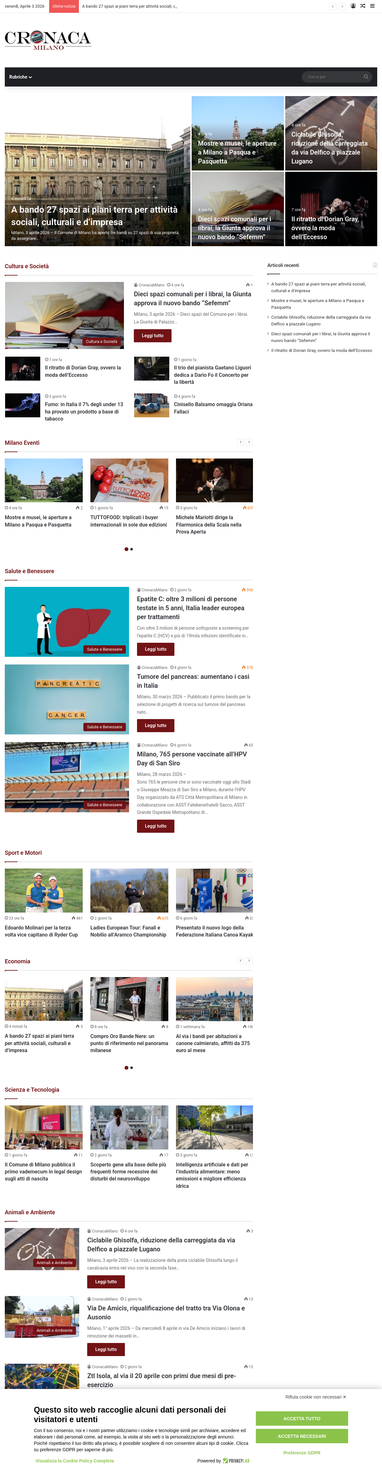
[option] (191, 171)
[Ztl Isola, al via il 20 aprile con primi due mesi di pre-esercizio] (42, 1385)
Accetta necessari (302, 1436)
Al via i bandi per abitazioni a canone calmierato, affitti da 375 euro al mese (213, 1043)
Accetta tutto (302, 1418)
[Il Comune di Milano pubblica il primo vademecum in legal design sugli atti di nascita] (44, 1127)
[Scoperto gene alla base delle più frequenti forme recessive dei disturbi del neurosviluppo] (129, 1127)
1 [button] (126, 549)
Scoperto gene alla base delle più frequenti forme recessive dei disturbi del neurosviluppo (128, 1172)
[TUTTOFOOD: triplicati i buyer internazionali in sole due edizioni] (129, 481)
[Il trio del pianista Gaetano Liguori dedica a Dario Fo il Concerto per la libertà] (151, 369)
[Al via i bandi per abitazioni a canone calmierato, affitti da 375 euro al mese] (215, 999)
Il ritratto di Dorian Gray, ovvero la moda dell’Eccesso (325, 228)
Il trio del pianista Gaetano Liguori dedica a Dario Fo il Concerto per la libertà (212, 375)
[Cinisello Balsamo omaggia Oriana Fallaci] (151, 405)
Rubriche (18, 77)
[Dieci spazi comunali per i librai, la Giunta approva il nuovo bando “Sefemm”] (238, 209)
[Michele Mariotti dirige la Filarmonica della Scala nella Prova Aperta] (215, 481)
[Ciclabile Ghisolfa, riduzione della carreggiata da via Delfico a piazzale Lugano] (42, 1249)
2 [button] (131, 549)
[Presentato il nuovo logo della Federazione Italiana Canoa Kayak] (215, 890)
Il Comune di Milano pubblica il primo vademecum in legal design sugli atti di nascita (43, 1172)
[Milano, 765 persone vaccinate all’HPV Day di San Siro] (67, 777)
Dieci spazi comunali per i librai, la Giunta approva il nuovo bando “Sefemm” (234, 228)
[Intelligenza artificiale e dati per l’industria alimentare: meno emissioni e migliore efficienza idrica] (215, 1127)
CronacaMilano (151, 285)
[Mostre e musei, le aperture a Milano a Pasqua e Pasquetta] (238, 133)
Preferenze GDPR (301, 1452)
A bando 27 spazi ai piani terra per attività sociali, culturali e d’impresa (39, 1043)
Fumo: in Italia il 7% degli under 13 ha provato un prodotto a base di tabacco (84, 411)
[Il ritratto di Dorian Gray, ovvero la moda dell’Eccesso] (331, 209)
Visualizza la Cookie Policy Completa (74, 1460)
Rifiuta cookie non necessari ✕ (316, 1396)
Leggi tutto (153, 335)
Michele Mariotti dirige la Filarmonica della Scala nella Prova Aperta (208, 524)
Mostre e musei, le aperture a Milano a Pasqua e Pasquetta (237, 152)
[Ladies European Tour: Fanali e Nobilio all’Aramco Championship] (129, 890)
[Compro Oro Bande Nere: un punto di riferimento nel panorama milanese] (129, 999)
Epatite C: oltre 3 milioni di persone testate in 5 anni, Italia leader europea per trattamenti (190, 608)
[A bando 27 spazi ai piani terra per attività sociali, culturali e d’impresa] (97, 171)
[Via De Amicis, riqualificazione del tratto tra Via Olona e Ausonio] (42, 1317)
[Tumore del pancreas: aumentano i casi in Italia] (67, 699)
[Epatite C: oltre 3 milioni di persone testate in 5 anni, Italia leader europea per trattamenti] (67, 622)
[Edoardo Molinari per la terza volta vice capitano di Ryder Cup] (44, 890)
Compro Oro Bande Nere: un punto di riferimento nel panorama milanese (129, 1043)
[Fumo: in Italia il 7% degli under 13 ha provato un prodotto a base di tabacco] (22, 405)
